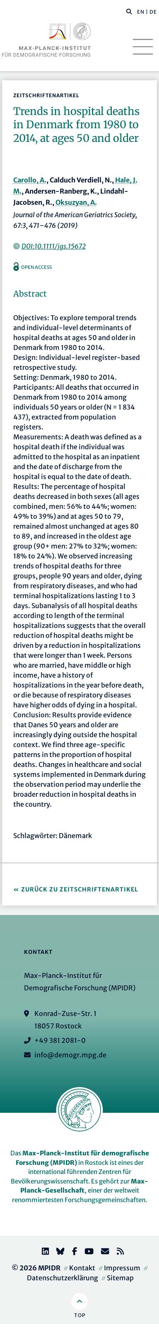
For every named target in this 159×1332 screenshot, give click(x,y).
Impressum (122, 1268)
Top (79, 1315)
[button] (129, 11)
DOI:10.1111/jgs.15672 (54, 246)
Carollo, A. (29, 180)
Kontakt (82, 1268)
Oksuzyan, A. (76, 202)
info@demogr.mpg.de (70, 1055)
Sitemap (120, 1278)
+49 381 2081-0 (60, 1040)
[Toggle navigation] (143, 47)
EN (141, 12)
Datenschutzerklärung (62, 1278)
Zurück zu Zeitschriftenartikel (79, 889)
